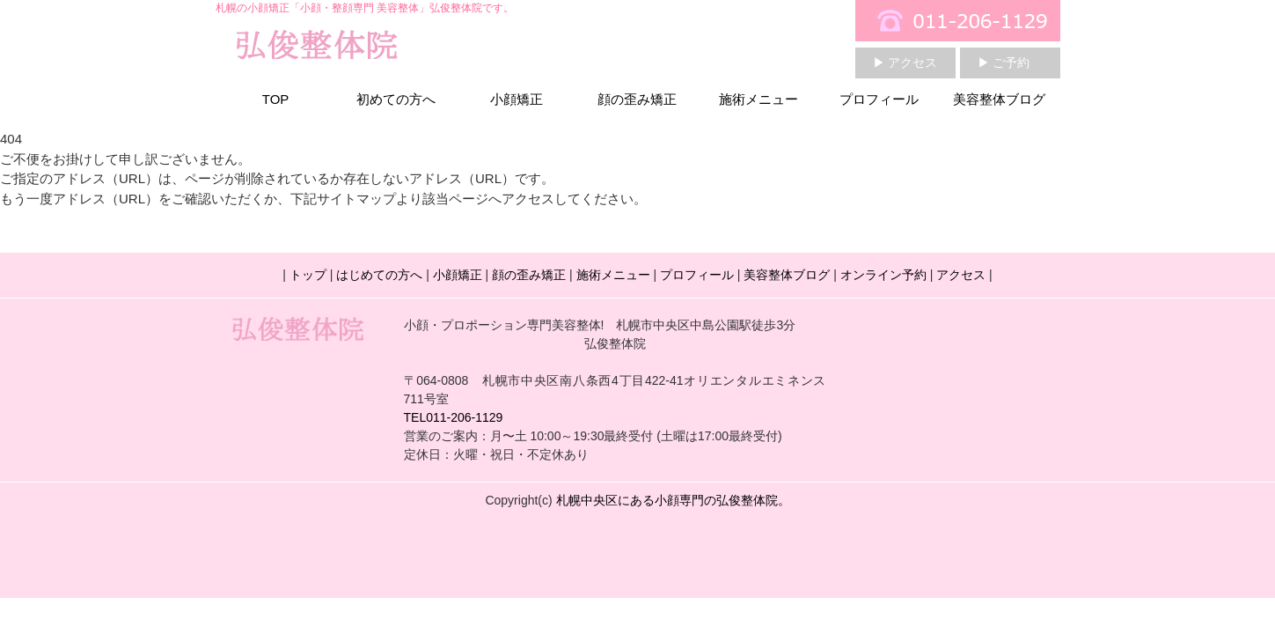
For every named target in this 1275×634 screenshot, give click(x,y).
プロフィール (879, 99)
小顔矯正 (516, 99)
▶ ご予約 (1004, 62)
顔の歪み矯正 (637, 99)
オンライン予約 (883, 275)
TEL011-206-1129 (453, 417)
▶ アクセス (905, 62)
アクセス (961, 275)
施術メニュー (758, 99)
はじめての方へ (379, 275)
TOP (275, 99)
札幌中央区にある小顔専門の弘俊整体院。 (673, 500)
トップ (307, 275)
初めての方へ (396, 99)
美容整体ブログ (999, 99)
